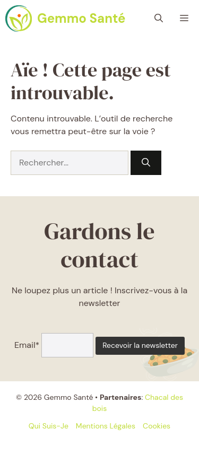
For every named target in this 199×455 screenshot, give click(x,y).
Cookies (156, 426)
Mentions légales (105, 426)
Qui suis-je (48, 426)
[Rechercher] (146, 163)
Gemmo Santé (81, 18)
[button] (158, 18)
